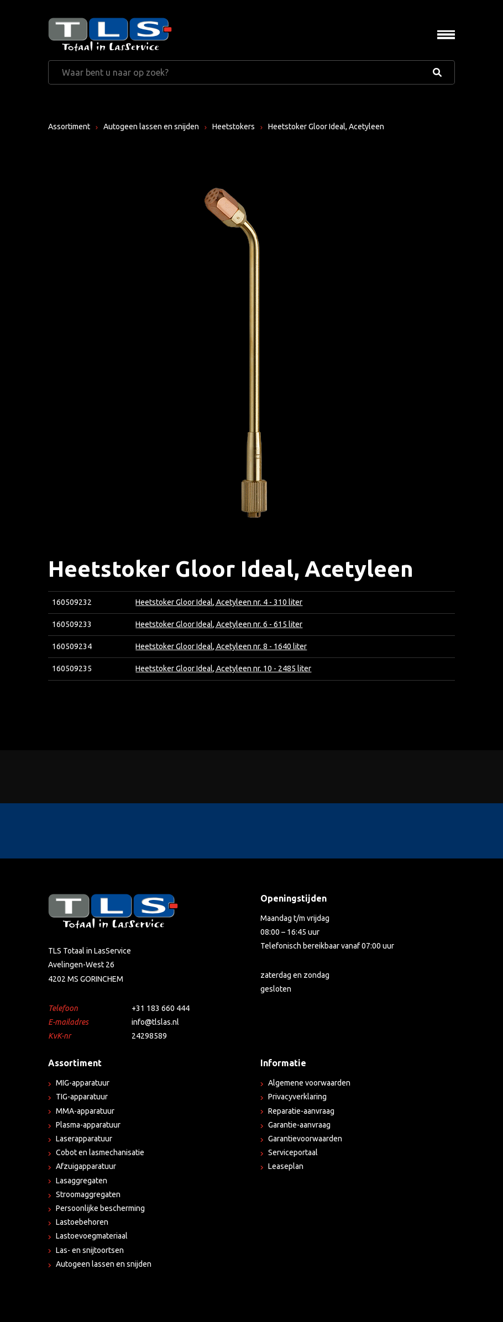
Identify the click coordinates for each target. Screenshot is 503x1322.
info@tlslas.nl (155, 1022)
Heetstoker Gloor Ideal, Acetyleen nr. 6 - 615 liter (218, 624)
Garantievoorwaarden (305, 1138)
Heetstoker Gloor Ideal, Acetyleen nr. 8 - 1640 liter (221, 646)
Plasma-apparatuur (88, 1124)
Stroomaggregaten (88, 1194)
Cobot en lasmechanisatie (100, 1152)
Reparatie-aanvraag (301, 1111)
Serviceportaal (293, 1152)
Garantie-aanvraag (299, 1124)
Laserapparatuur (84, 1138)
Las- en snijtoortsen (90, 1250)
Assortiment (69, 126)
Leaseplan (285, 1166)
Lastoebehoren (82, 1222)
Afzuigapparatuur (86, 1166)
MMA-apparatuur (85, 1111)
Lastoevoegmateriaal (92, 1235)
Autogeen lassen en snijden (151, 126)
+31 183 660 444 (161, 1008)
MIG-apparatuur (82, 1082)
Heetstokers (233, 126)
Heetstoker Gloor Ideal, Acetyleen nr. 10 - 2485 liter (223, 668)
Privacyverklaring (297, 1096)
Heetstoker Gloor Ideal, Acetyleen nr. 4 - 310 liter (218, 602)
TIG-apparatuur (82, 1096)
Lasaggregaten (81, 1180)
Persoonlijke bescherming (100, 1208)
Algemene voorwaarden (309, 1082)
